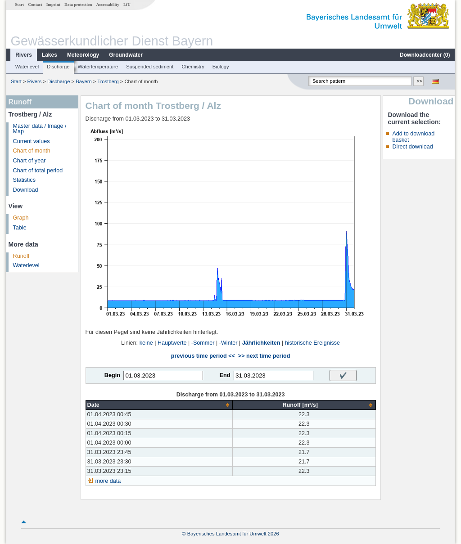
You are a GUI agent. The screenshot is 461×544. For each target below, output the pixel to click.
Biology (220, 66)
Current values (31, 141)
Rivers (23, 55)
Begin (112, 375)
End (225, 375)
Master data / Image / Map (40, 129)
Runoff (21, 256)
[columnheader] (159, 405)
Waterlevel (27, 66)
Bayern (83, 81)
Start (19, 4)
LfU (127, 4)
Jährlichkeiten (261, 343)
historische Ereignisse (312, 343)
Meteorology (83, 55)
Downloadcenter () (425, 55)
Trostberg (107, 81)
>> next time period (264, 356)
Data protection (78, 4)
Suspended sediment (149, 66)
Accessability (107, 4)
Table (20, 228)
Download (25, 190)
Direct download (412, 147)
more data (108, 481)
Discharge (58, 66)
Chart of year (29, 160)
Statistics (24, 180)
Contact (35, 4)
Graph (21, 218)
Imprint (53, 4)
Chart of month (31, 151)
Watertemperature (98, 66)
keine (146, 343)
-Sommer (203, 343)
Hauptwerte (172, 343)
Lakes (49, 55)
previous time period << (203, 356)
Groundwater (126, 55)
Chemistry (192, 66)
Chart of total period (38, 170)
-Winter (228, 343)
